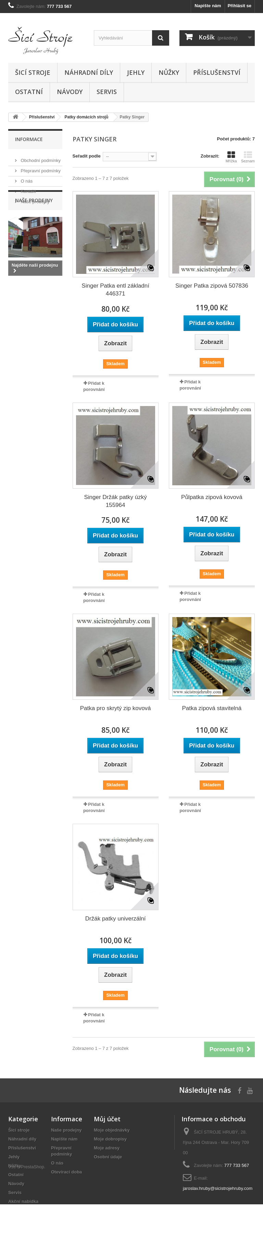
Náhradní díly (88, 72)
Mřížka (231, 157)
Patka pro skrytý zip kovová (115, 708)
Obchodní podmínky (40, 157)
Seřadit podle (87, 156)
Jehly (136, 72)
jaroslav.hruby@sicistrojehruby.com (217, 1188)
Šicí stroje (32, 72)
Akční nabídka (23, 1201)
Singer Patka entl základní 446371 (115, 289)
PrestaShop (32, 1213)
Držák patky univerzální (115, 918)
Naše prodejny (34, 198)
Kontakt (28, 188)
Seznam (248, 157)
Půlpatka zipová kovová (211, 497)
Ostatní (29, 92)
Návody (70, 92)
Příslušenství (216, 72)
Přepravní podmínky (40, 168)
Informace (29, 139)
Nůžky (169, 72)
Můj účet (107, 1119)
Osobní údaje (108, 1156)
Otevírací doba (66, 1171)
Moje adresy (107, 1147)
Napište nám (208, 5)
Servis (107, 92)
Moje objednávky (112, 1130)
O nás (26, 178)
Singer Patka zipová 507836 (211, 285)
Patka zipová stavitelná (211, 708)
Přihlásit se (239, 5)
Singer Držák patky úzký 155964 (115, 501)
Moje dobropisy (110, 1139)
